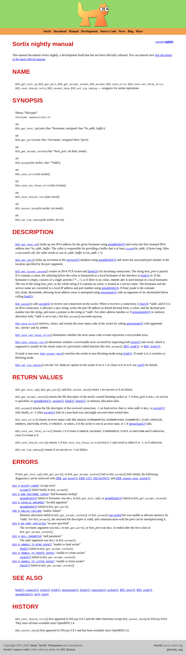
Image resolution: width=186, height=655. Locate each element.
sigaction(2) (98, 590)
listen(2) (93, 271)
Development (89, 31)
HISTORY (25, 606)
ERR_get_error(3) (66, 478)
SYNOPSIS (27, 100)
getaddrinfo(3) (116, 244)
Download (59, 31)
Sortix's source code (16, 649)
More (139, 31)
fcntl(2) (127, 353)
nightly (169, 41)
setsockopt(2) (108, 292)
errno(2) (135, 342)
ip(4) (37, 594)
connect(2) (32, 590)
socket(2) (58, 401)
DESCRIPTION (32, 232)
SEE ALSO (27, 577)
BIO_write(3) (152, 346)
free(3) (144, 303)
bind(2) (145, 275)
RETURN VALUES (37, 377)
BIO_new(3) (127, 590)
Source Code (108, 31)
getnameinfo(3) (141, 312)
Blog (130, 31)
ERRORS (25, 462)
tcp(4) (140, 365)
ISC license (68, 649)
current (159, 41)
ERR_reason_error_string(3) (133, 478)
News (121, 31)
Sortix (47, 31)
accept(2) (44, 303)
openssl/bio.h (39, 117)
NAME (21, 71)
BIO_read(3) (131, 346)
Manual (74, 31)
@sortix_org (175, 649)
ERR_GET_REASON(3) (94, 478)
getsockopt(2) (135, 323)
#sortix (158, 645)
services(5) (73, 259)
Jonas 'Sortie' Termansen (46, 645)
